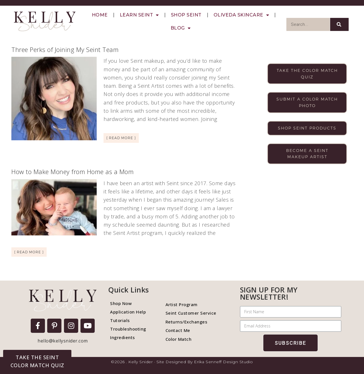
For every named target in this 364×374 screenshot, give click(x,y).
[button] (37, 361)
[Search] (339, 24)
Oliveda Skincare (241, 15)
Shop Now (121, 303)
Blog (181, 28)
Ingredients (122, 337)
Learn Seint (139, 15)
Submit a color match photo (307, 102)
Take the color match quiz (307, 73)
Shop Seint (186, 15)
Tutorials (120, 320)
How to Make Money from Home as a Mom (72, 171)
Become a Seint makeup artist (307, 153)
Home (100, 15)
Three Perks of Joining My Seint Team (65, 49)
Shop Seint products (307, 128)
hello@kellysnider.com (63, 341)
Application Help (128, 312)
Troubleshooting (128, 329)
